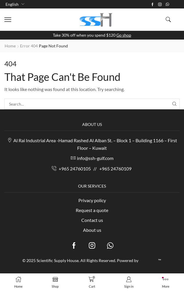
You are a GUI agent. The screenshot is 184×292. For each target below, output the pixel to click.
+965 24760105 (75, 168)
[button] (7, 19)
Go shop (123, 35)
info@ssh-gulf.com (95, 158)
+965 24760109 (115, 168)
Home (10, 45)
